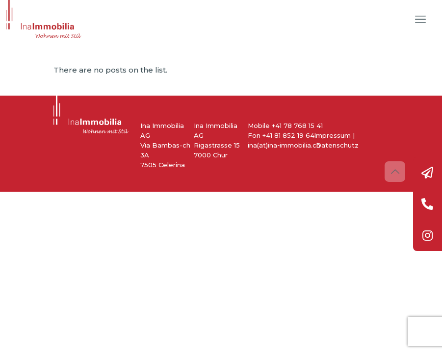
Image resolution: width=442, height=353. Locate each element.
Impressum (332, 135)
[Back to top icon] (395, 171)
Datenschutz (337, 145)
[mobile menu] (420, 19)
